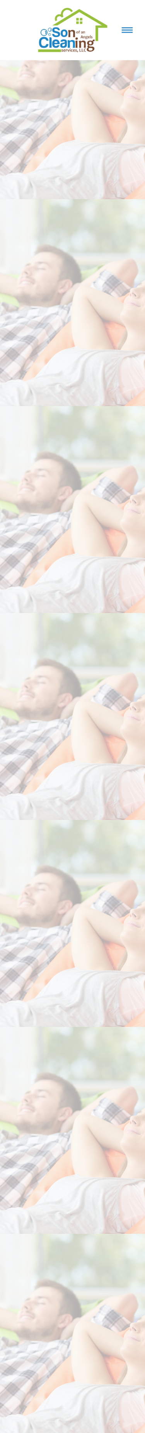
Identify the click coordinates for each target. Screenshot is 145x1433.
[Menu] (127, 30)
